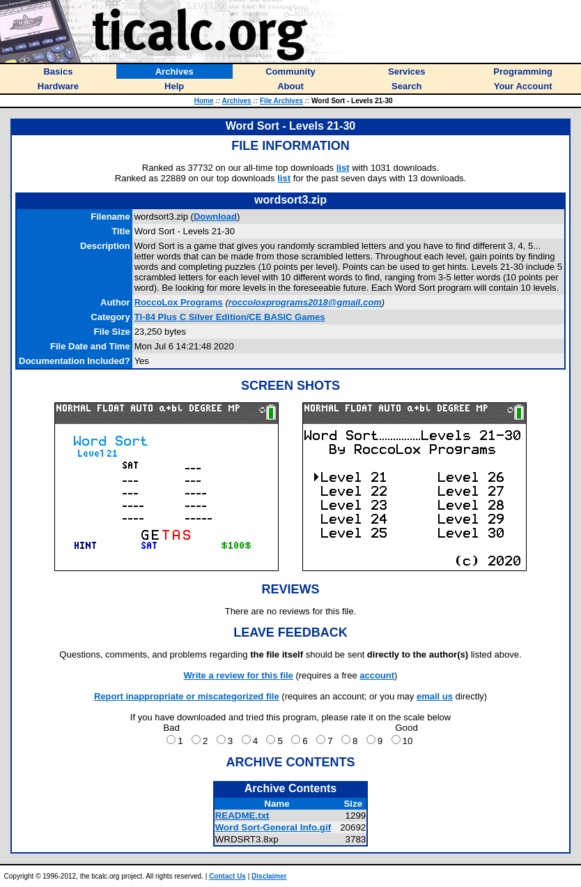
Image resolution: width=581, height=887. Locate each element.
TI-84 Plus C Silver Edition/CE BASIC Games (229, 317)
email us (435, 696)
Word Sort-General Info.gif (273, 827)
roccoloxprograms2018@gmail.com (305, 302)
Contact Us (227, 876)
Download (215, 216)
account (376, 675)
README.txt (242, 815)
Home (204, 101)
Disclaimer (269, 876)
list (343, 167)
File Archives (281, 101)
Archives (236, 101)
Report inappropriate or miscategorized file (186, 696)
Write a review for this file (238, 675)
